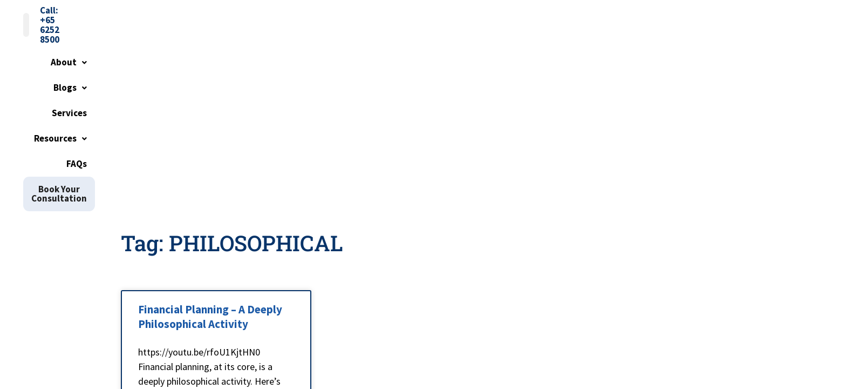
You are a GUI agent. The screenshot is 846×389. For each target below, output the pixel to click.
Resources (541, 47)
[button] (379, 47)
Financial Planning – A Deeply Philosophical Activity (210, 180)
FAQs (594, 47)
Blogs (430, 47)
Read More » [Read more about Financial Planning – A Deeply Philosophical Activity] (163, 317)
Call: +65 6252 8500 (681, 17)
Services (481, 47)
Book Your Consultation (668, 47)
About (379, 47)
